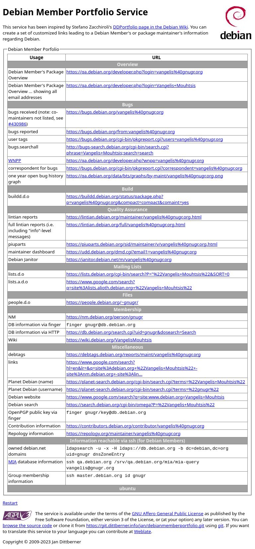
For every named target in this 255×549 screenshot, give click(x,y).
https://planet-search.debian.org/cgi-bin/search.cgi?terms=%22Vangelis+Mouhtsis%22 (155, 382)
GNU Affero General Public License (167, 513)
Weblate (142, 531)
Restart (10, 503)
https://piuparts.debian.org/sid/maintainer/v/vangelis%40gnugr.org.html (141, 244)
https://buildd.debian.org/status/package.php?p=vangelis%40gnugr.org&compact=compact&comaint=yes (127, 199)
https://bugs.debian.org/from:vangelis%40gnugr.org (120, 132)
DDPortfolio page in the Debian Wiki (150, 27)
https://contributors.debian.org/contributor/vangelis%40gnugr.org (135, 426)
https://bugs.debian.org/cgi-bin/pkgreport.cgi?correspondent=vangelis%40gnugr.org (154, 168)
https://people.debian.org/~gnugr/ (102, 302)
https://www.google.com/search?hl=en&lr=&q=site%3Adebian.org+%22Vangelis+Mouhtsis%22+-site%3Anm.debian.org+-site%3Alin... (131, 368)
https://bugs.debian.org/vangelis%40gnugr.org (115, 112)
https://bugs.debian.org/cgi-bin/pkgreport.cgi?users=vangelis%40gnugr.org (144, 139)
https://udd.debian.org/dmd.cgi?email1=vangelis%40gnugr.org (131, 252)
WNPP (14, 160)
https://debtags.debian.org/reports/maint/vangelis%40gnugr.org (133, 354)
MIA (12, 462)
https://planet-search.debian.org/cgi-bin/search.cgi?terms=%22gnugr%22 (142, 389)
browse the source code (27, 525)
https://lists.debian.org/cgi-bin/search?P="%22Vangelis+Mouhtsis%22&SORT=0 (147, 274)
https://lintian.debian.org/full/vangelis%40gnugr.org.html (125, 225)
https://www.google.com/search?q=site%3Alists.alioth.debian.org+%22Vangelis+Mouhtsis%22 (129, 285)
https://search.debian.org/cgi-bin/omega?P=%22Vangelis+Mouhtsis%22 (140, 405)
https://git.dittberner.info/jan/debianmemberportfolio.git (145, 525)
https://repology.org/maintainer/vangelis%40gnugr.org (123, 433)
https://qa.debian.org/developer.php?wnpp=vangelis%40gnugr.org (135, 160)
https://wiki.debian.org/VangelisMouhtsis (109, 340)
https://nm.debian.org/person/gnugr (104, 317)
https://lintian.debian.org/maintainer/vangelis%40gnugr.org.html (134, 217)
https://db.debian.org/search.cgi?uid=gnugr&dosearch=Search (131, 332)
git (220, 525)
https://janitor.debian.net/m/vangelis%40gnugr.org (119, 259)
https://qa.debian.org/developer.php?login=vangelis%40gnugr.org (134, 72)
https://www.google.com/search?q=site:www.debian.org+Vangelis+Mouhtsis (145, 397)
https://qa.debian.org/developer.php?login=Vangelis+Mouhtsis (131, 85)
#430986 (17, 124)
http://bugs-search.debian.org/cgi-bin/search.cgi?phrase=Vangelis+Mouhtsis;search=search (117, 150)
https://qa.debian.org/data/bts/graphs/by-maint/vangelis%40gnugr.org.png (144, 176)
